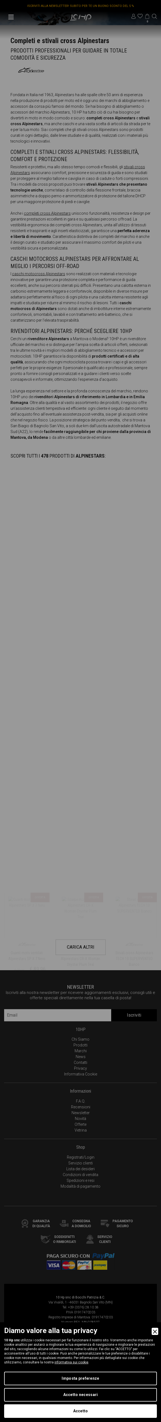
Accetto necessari (80, 1394)
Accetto (80, 1411)
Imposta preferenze (80, 1378)
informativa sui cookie (71, 1362)
